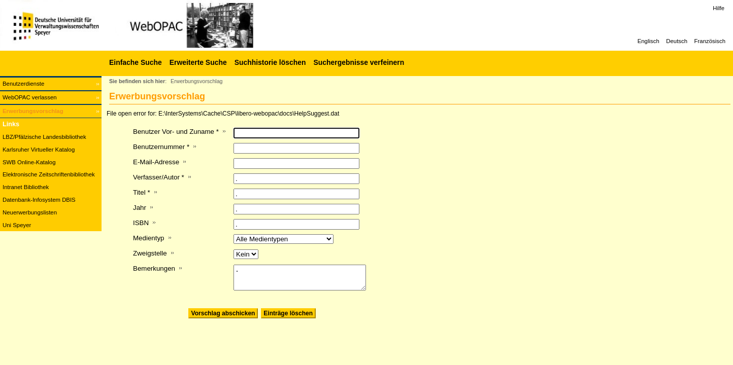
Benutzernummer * (161, 147)
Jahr (139, 207)
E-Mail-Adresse (156, 162)
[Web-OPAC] (152, 25)
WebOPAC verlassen (30, 97)
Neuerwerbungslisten (30, 212)
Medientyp (148, 238)
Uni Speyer (17, 225)
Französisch (709, 41)
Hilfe (718, 8)
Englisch (648, 41)
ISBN (141, 223)
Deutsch (676, 41)
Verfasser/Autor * (158, 177)
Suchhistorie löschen (270, 62)
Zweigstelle (150, 253)
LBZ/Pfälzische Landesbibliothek (44, 137)
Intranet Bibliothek (26, 187)
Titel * (141, 192)
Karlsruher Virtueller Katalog (39, 150)
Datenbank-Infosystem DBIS (39, 200)
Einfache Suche (135, 62)
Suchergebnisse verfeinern (358, 62)
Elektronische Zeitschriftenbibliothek (49, 174)
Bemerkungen (154, 268)
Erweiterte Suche (198, 62)
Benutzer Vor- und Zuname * (176, 131)
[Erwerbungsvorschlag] (51, 111)
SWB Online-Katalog (29, 162)
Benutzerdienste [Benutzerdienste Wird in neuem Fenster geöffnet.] (23, 84)
